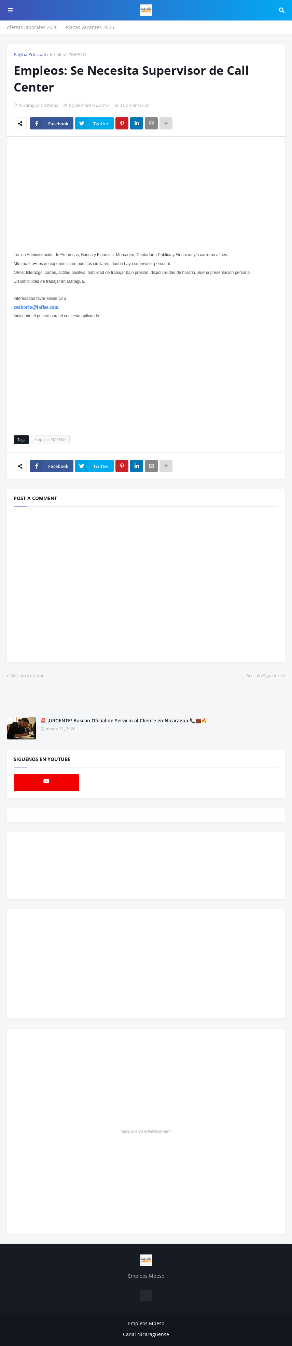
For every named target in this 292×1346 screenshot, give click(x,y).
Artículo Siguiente (264, 675)
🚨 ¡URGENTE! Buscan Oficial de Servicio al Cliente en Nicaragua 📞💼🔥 (123, 720)
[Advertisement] (71, 193)
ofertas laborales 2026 (32, 27)
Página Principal (30, 54)
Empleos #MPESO (68, 54)
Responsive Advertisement (146, 1131)
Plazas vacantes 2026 (90, 27)
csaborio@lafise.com (36, 307)
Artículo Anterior (27, 675)
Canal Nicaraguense (146, 1334)
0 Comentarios (134, 105)
